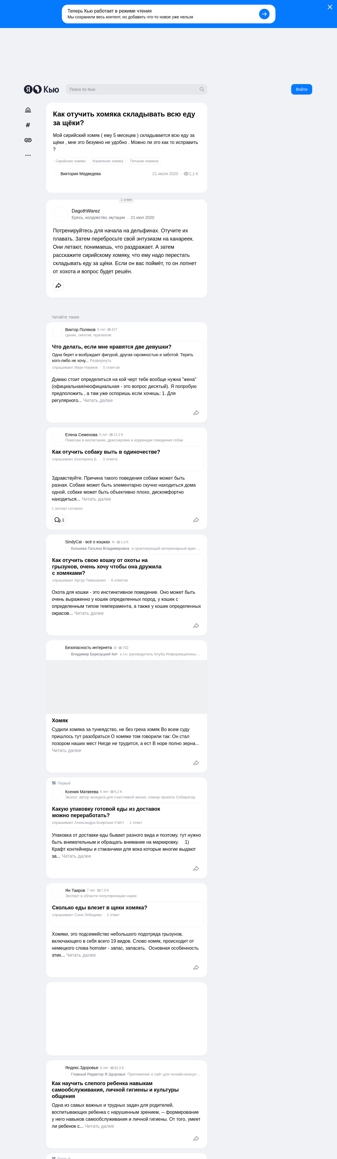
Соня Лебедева (88, 915)
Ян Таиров (75, 890)
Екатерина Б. (85, 459)
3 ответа (110, 459)
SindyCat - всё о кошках (87, 542)
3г (115, 648)
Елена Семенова (81, 434)
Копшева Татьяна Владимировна (100, 548)
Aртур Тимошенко (90, 580)
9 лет (101, 330)
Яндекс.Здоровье (81, 1067)
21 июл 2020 (142, 217)
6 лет (104, 792)
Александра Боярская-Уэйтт (99, 822)
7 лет (91, 890)
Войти (301, 89)
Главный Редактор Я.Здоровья (98, 1074)
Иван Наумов (86, 367)
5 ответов (111, 367)
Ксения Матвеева (82, 791)
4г (113, 542)
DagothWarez (86, 210)
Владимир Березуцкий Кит (94, 654)
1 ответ (126, 200)
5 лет (103, 435)
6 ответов (119, 580)
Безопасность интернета (88, 647)
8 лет (104, 1068)
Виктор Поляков (80, 329)
